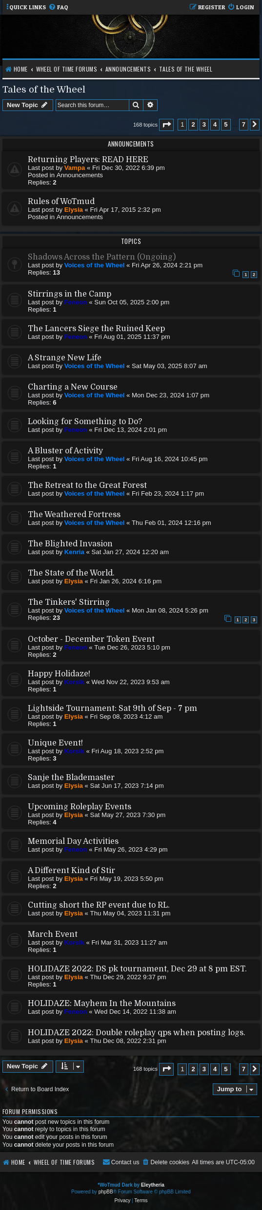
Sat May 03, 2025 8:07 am (169, 366)
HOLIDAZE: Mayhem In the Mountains (102, 1003)
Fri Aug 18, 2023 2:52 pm (128, 751)
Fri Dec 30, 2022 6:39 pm (128, 167)
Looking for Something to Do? (85, 421)
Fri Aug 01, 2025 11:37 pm (132, 336)
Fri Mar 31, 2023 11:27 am (129, 942)
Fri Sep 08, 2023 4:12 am (126, 716)
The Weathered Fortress (74, 514)
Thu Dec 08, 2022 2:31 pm (128, 1040)
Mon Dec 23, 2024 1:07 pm (170, 395)
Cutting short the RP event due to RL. (99, 905)
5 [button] (225, 124)
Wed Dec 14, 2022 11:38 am (135, 1011)
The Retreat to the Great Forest (87, 485)
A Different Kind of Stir (71, 870)
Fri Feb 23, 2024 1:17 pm (168, 493)
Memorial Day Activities (73, 841)
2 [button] (193, 124)
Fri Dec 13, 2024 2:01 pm (130, 429)
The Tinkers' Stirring (69, 602)
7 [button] (243, 124)
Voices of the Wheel (94, 265)
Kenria (74, 552)
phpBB (106, 1191)
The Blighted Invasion (70, 544)
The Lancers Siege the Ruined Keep (96, 328)
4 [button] (215, 124)
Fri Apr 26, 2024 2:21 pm (167, 265)
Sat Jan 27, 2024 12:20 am (130, 552)
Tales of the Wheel (43, 89)
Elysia (73, 209)
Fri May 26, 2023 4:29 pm (130, 849)
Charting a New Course (73, 387)
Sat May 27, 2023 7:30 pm (128, 815)
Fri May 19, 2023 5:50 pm (126, 878)
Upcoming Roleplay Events (79, 806)
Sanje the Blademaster (71, 777)
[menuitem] (58, 7)
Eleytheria (152, 1185)
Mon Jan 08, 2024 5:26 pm (170, 610)
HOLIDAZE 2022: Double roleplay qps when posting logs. (136, 1032)
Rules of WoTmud (61, 201)
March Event (53, 934)
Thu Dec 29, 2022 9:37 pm (128, 977)
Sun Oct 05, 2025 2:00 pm (131, 302)
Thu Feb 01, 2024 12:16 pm (171, 522)
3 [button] (204, 124)
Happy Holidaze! (59, 674)
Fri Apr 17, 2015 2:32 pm (125, 209)
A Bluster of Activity (65, 451)
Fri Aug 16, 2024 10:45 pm (169, 459)
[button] (166, 125)
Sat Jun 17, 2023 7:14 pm (127, 785)
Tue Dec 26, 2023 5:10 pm (132, 647)
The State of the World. (71, 573)
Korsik (74, 682)
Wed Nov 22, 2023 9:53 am (131, 682)
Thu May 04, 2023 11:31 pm (130, 913)
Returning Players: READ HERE (88, 159)
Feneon (75, 302)
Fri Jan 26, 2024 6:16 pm (126, 581)
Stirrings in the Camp (69, 294)
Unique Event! (55, 743)
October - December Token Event (91, 639)
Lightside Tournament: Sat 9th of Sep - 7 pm (112, 708)
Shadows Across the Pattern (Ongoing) (102, 257)
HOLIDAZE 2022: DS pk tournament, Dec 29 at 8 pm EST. (137, 969)
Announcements (80, 175)
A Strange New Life (64, 358)
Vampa (74, 167)
